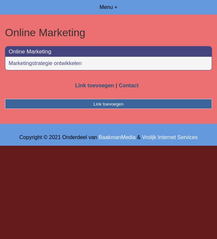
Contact (129, 85)
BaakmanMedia (117, 137)
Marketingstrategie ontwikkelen (45, 63)
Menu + (109, 7)
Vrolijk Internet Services (169, 137)
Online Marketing (30, 51)
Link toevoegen (94, 85)
